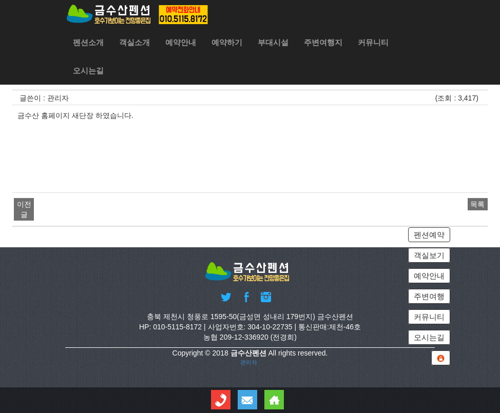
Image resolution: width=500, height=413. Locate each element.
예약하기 (226, 42)
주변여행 (429, 296)
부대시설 (273, 42)
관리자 (248, 362)
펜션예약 (429, 234)
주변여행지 (323, 42)
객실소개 (134, 42)
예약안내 (180, 42)
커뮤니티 (373, 42)
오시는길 (88, 70)
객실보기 (429, 255)
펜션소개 (88, 42)
